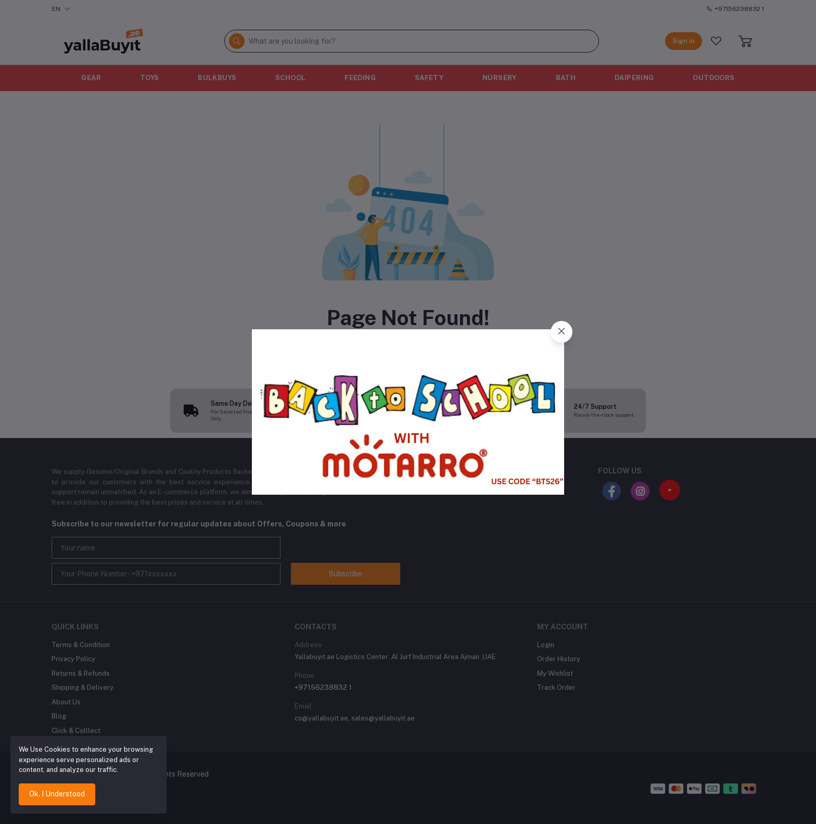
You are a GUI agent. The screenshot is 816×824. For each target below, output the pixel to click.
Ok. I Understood (57, 794)
